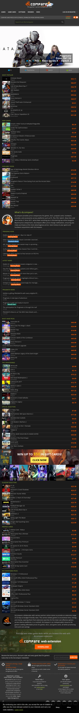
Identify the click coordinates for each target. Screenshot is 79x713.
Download (43, 647)
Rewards (31, 12)
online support (41, 687)
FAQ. (41, 689)
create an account (64, 685)
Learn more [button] (19, 710)
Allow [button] (69, 707)
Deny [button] (57, 707)
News (38, 12)
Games (3, 12)
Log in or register (69, 12)
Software (22, 12)
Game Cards (12, 12)
